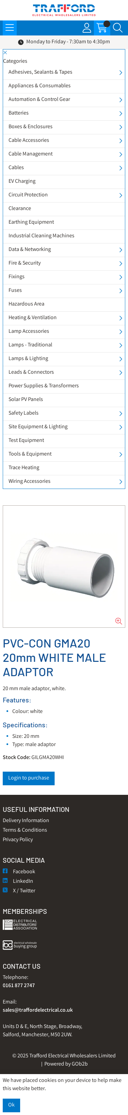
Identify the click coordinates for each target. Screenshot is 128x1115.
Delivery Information (26, 821)
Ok (11, 1105)
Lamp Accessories (29, 332)
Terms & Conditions (25, 830)
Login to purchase (28, 778)
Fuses (15, 291)
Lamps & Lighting (28, 359)
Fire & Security (25, 263)
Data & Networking (30, 250)
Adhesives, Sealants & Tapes (40, 72)
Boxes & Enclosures (31, 127)
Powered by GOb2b (66, 1064)
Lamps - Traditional (30, 345)
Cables (16, 168)
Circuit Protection (28, 195)
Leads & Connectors (31, 372)
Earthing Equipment (31, 222)
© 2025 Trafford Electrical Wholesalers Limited (64, 1056)
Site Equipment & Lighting (38, 427)
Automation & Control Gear (39, 100)
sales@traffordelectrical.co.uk (38, 1010)
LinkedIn (18, 882)
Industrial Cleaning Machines (41, 236)
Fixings (17, 277)
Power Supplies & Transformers (44, 386)
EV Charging (22, 181)
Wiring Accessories (30, 482)
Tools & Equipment (30, 454)
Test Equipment (26, 441)
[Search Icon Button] (117, 27)
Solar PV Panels (26, 400)
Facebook (19, 872)
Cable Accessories (29, 141)
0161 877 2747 (19, 986)
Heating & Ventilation (33, 318)
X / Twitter (19, 891)
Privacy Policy (18, 840)
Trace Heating (24, 468)
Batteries (19, 113)
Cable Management (31, 154)
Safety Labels (24, 413)
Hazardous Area (26, 304)
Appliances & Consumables (40, 86)
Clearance (20, 209)
